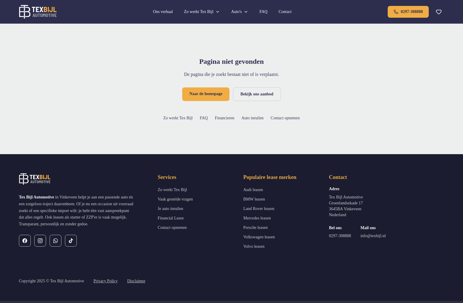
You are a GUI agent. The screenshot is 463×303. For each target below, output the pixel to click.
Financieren (224, 118)
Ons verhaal (163, 11)
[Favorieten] (438, 11)
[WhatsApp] (55, 241)
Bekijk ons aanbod (256, 94)
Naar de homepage (205, 94)
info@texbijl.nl (373, 236)
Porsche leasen (255, 227)
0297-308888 (408, 11)
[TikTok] (71, 241)
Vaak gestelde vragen (175, 199)
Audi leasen (253, 190)
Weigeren (361, 290)
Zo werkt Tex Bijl (202, 11)
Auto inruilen (253, 118)
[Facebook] (25, 241)
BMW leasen (254, 199)
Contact (285, 11)
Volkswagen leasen (259, 237)
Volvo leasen (254, 246)
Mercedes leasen (257, 218)
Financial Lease (171, 218)
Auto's (239, 11)
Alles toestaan (395, 290)
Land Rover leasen (258, 208)
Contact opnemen (285, 118)
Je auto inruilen (170, 208)
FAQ (264, 11)
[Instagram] (40, 241)
